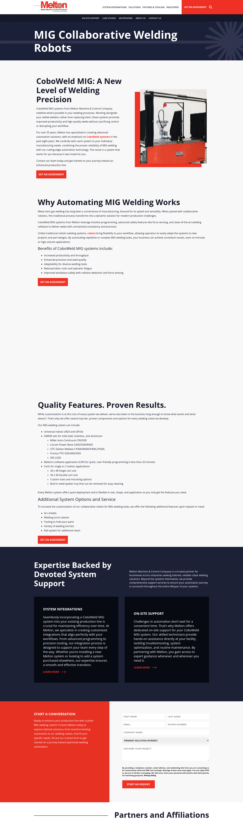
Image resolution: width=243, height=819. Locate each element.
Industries (172, 7)
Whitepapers (126, 18)
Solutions (134, 7)
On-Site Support (90, 18)
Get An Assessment (195, 7)
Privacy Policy (150, 775)
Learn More (54, 672)
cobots (91, 233)
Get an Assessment (51, 174)
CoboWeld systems (98, 136)
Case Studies (109, 18)
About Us (141, 18)
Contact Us (155, 18)
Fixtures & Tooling (153, 7)
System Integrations (114, 7)
